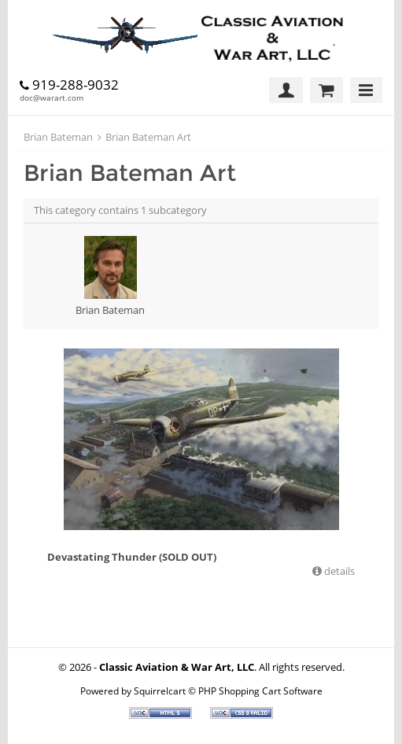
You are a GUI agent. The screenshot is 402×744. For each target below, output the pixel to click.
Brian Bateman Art (148, 137)
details (338, 571)
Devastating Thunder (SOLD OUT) (131, 557)
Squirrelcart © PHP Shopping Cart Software (228, 690)
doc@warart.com (51, 97)
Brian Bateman (58, 137)
